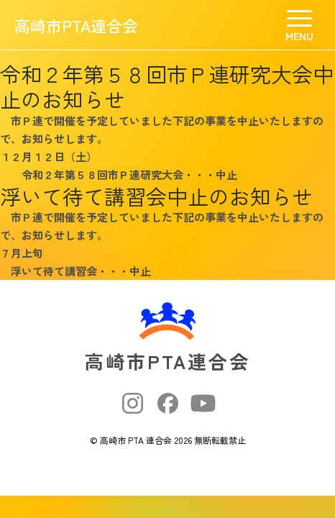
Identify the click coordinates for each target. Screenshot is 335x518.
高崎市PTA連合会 (76, 25)
